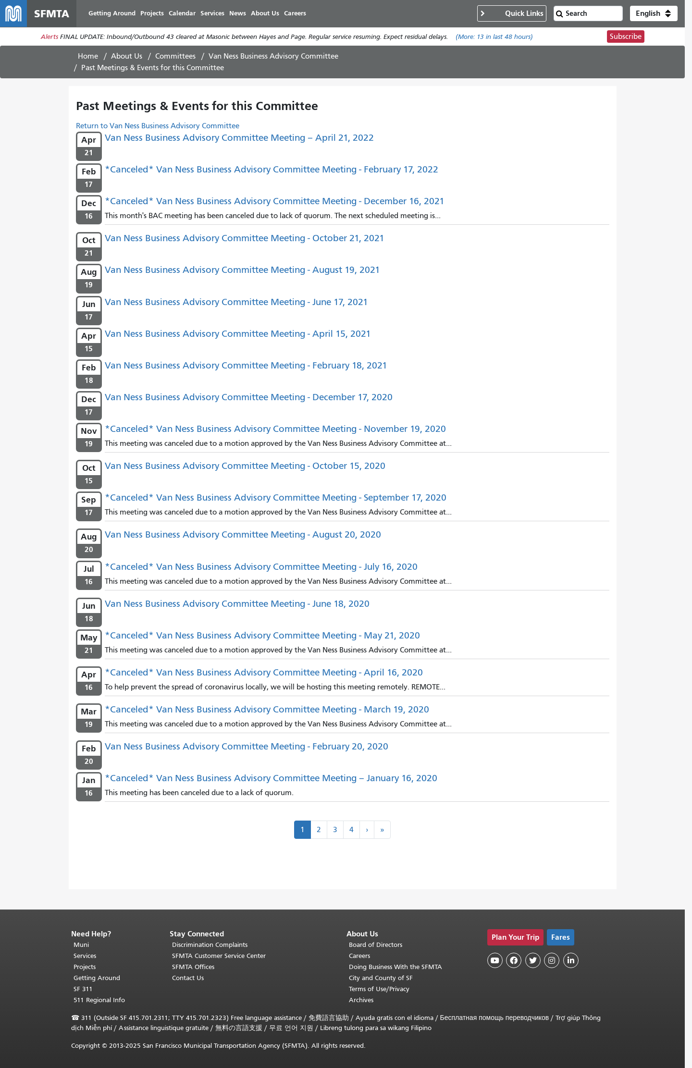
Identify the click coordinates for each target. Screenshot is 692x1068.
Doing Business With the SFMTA (395, 967)
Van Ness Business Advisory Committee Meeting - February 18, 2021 (246, 365)
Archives (361, 1000)
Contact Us (188, 978)
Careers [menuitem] (295, 13)
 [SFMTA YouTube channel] (495, 960)
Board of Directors (375, 945)
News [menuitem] (237, 13)
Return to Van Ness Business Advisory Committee (157, 126)
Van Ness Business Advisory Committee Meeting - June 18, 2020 (237, 603)
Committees (175, 56)
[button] (654, 13)
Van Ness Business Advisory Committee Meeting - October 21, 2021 (244, 238)
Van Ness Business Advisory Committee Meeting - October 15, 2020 (245, 465)
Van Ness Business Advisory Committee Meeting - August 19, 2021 (242, 269)
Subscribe (626, 36)
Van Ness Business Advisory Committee (273, 56)
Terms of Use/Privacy (379, 989)
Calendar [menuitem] (182, 13)
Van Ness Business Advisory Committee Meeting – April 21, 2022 (239, 137)
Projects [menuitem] (152, 13)
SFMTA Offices (193, 967)
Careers (359, 956)
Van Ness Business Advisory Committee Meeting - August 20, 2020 (243, 534)
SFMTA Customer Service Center (219, 956)
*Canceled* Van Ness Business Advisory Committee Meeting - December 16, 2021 (275, 201)
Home (88, 56)
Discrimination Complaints (209, 945)
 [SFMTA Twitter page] (533, 960)
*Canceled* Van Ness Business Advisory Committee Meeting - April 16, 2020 (264, 672)
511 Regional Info (99, 1000)
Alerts (49, 37)
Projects (85, 967)
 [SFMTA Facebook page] (514, 960)
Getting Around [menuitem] (112, 13)
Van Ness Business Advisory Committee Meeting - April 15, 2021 (238, 333)
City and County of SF (381, 978)
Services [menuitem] (212, 13)
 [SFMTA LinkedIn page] (571, 960)
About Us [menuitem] (265, 13)
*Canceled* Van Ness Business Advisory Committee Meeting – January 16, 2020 (271, 778)
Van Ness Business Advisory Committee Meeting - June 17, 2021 (236, 301)
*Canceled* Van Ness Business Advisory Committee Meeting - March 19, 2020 (267, 709)
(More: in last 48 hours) (494, 37)
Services (85, 956)
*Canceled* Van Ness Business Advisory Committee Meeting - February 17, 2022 (271, 169)
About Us (126, 56)
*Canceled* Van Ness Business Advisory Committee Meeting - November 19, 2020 (275, 428)
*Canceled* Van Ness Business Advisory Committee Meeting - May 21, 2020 (262, 635)
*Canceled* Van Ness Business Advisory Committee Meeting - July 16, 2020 (261, 566)
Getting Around (97, 978)
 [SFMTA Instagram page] (551, 960)
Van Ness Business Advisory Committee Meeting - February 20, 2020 (246, 746)
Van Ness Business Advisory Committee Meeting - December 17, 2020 (249, 397)
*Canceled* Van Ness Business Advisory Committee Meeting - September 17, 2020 (275, 497)
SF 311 (83, 989)
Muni (81, 945)
